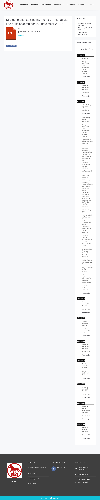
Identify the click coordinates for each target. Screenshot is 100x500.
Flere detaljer (86, 76)
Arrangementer (35, 479)
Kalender (71, 5)
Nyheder (34, 5)
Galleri (81, 5)
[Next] (92, 49)
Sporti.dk (33, 483)
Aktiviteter (46, 5)
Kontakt (91, 5)
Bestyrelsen (59, 5)
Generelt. (24, 5)
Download (21, 35)
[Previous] (78, 49)
